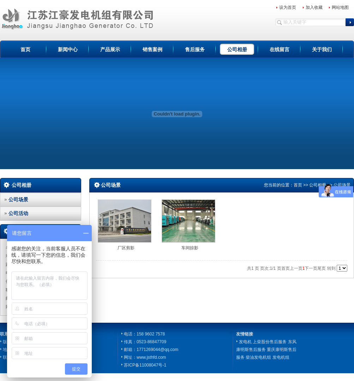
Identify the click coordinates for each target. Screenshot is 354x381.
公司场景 (18, 199)
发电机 (245, 341)
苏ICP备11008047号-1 (145, 365)
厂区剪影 (126, 247)
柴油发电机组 (258, 357)
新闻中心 (68, 49)
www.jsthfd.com (151, 357)
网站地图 (340, 7)
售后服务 (195, 49)
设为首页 (287, 7)
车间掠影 (189, 247)
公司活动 (18, 213)
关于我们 (322, 49)
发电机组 (280, 357)
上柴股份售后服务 (270, 341)
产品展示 (110, 49)
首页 (25, 49)
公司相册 (237, 49)
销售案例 (152, 49)
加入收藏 (314, 7)
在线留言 (279, 49)
